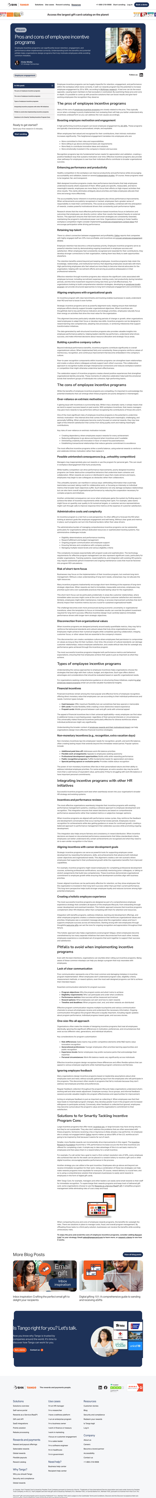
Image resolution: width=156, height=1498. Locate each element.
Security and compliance (23, 1478)
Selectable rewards (21, 1449)
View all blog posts (132, 1254)
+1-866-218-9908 (91, 1462)
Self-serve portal (20, 1410)
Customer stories (91, 1406)
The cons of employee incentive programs (27, 96)
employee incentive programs (87, 109)
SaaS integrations (20, 1423)
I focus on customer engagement (62, 1437)
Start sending (21, 134)
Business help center (57, 1466)
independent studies (106, 175)
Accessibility (89, 1453)
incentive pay (99, 1127)
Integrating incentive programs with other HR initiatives (31, 106)
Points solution (19, 1428)
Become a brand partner (94, 1449)
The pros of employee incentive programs (27, 91)
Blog (85, 1410)
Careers (87, 1444)
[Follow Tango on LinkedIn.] (141, 75)
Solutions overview (21, 1406)
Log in (86, 1428)
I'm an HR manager (56, 1406)
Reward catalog (19, 1462)
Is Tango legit (89, 1423)
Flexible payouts (20, 1457)
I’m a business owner (57, 1423)
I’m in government (56, 1454)
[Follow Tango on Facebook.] (105, 1387)
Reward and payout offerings (25, 1444)
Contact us (88, 1457)
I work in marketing (56, 1432)
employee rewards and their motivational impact (109, 727)
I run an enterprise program (59, 1419)
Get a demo (20, 1350)
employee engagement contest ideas (118, 222)
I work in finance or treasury (60, 1428)
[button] (39, 4)
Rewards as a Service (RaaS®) (25, 1415)
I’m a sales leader (55, 1441)
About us (87, 1440)
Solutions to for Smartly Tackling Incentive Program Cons (32, 117)
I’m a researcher (55, 1410)
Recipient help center (57, 1471)
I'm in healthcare (55, 1450)
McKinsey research (108, 89)
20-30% (123, 126)
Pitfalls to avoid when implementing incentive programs (31, 112)
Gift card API (18, 1419)
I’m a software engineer (58, 1445)
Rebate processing (21, 1432)
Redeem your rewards (93, 1419)
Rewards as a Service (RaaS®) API (108, 1186)
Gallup (117, 235)
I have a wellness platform (59, 1415)
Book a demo (141, 4)
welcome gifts (72, 925)
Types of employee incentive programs (26, 101)
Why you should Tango (22, 1474)
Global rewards (19, 1453)
